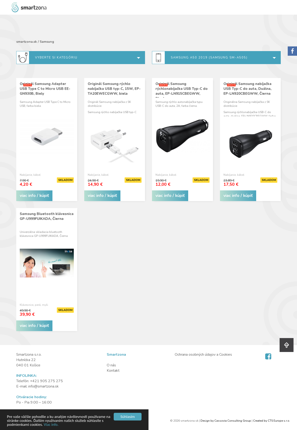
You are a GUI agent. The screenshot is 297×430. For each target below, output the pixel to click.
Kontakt (113, 370)
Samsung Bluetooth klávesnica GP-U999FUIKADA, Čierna (47, 216)
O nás (111, 365)
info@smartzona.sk (43, 386)
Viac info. (51, 424)
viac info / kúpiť (34, 195)
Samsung (47, 41)
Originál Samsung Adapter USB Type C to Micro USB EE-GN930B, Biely (45, 88)
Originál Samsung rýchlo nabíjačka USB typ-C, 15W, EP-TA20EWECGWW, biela (114, 88)
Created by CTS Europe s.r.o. (271, 421)
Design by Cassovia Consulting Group (225, 421)
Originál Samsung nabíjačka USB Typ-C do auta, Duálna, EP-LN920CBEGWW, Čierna (247, 88)
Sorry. (292, 51)
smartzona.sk (26, 41)
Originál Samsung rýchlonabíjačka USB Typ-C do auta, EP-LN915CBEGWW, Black (181, 91)
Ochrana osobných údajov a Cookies (203, 354)
